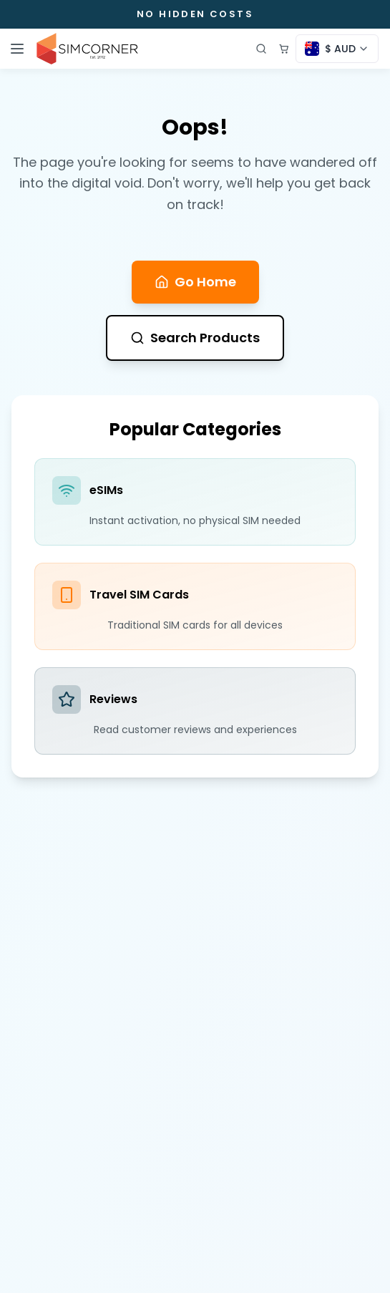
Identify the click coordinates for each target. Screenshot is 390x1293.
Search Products (195, 338)
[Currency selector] (337, 48)
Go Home (195, 282)
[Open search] (261, 48)
